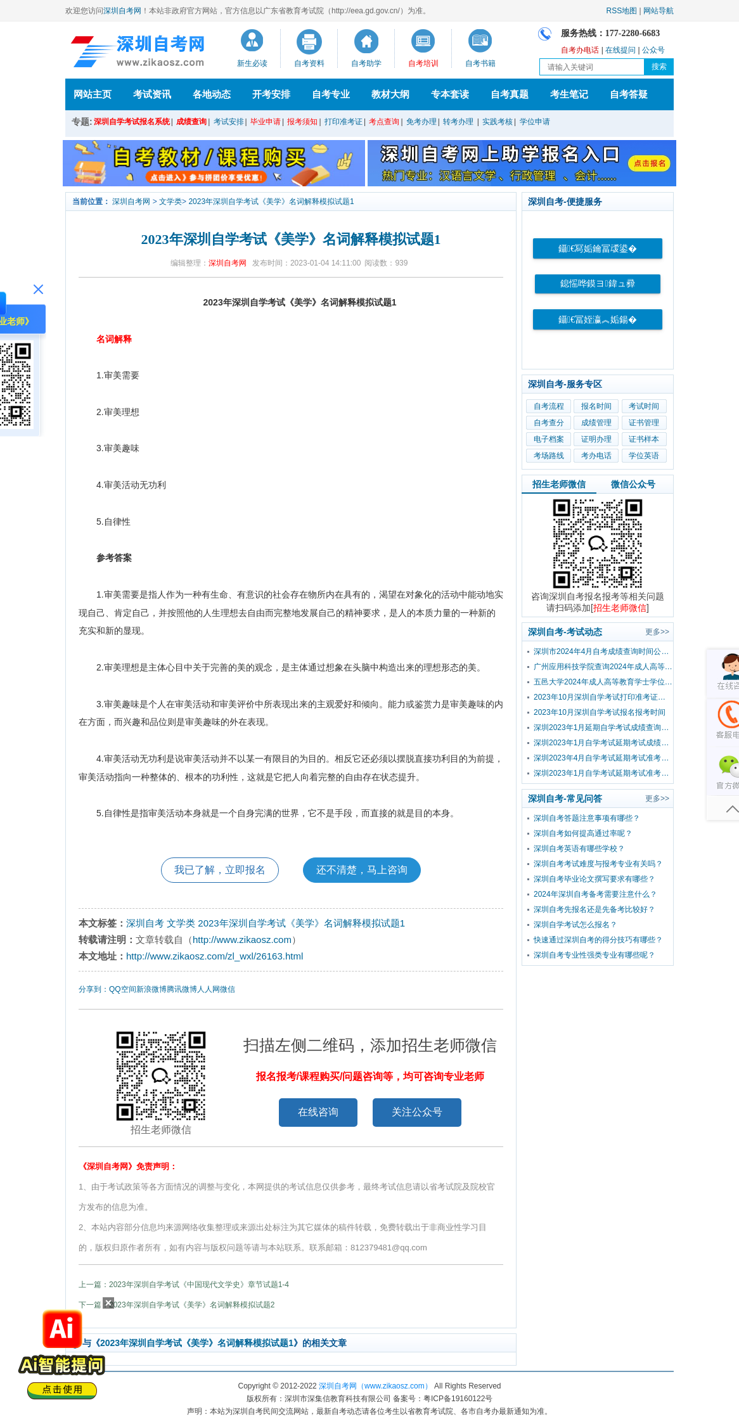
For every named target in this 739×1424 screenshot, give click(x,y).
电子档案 (549, 439)
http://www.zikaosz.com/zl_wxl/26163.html (214, 956)
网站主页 (93, 94)
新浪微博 (151, 989)
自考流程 (549, 406)
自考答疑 (629, 94)
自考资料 (309, 63)
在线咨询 (318, 1111)
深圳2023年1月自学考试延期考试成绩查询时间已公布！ (603, 742)
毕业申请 (265, 121)
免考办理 (421, 121)
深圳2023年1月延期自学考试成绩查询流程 (603, 727)
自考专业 (331, 94)
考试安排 (229, 121)
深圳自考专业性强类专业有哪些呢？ (594, 955)
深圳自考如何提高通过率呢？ (583, 833)
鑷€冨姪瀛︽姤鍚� (597, 319)
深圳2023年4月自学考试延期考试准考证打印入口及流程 (603, 758)
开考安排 (271, 94)
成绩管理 (596, 422)
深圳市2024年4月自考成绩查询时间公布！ (603, 651)
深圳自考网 (122, 10)
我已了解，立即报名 (220, 869)
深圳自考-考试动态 (565, 632)
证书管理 (644, 422)
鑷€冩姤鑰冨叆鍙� (597, 248)
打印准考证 (344, 121)
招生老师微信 (559, 484)
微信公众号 (633, 484)
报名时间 (596, 406)
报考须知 (302, 121)
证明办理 (596, 439)
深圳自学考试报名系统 (132, 121)
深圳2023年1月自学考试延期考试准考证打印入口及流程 (603, 773)
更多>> (657, 631)
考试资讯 (152, 94)
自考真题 (510, 94)
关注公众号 (417, 1111)
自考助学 (366, 63)
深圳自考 (145, 923)
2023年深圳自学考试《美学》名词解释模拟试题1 (271, 201)
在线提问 (620, 50)
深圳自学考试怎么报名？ (575, 924)
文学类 (170, 201)
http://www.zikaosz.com (242, 939)
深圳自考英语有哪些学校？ (579, 848)
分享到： (94, 989)
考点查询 (384, 121)
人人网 (208, 989)
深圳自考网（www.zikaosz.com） (375, 1386)
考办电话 (596, 455)
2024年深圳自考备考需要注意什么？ (595, 894)
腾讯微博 (182, 989)
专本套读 (450, 94)
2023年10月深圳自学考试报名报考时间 (599, 712)
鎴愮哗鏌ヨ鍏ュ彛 (597, 283)
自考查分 (549, 422)
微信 (227, 989)
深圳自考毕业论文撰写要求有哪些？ (594, 879)
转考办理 (458, 121)
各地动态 (212, 94)
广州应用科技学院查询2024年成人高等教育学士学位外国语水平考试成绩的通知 (603, 666)
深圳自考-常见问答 (565, 798)
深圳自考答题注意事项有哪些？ (587, 818)
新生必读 (252, 63)
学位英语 (644, 455)
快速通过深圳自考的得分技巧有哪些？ (598, 939)
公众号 (653, 50)
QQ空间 (122, 989)
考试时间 (644, 406)
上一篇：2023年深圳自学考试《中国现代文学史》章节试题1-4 (184, 1284)
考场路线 (549, 455)
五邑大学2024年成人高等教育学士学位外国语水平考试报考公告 (603, 681)
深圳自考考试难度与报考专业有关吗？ (598, 863)
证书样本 (644, 439)
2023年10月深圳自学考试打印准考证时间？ (603, 697)
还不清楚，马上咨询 (362, 869)
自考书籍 (480, 63)
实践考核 (497, 121)
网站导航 (658, 10)
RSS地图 (622, 10)
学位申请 (535, 121)
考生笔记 (569, 94)
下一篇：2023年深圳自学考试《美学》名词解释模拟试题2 (176, 1304)
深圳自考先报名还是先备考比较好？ (594, 909)
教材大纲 (390, 94)
